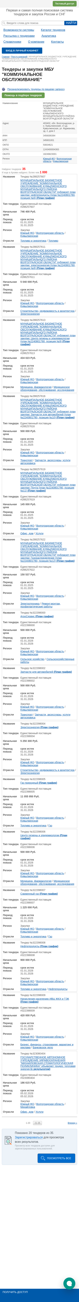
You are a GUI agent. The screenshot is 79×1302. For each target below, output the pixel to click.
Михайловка (27, 1107)
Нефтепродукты (39, 946)
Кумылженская (60, 161)
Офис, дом (26, 533)
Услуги (39, 533)
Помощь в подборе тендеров (23, 95)
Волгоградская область (50, 232)
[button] (69, 1283)
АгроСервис (36, 616)
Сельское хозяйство (32, 659)
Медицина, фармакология (35, 387)
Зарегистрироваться (29, 1137)
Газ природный (38, 782)
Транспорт (26, 460)
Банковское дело (43, 1047)
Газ (50, 825)
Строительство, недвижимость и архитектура (47, 310)
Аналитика (49, 35)
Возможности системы (18, 30)
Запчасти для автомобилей (46, 671)
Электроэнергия (30, 313)
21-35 (37, 1123)
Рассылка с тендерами (19, 35)
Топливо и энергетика (33, 240)
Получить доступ (15, 1292)
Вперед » (72, 1123)
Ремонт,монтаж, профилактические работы (40, 605)
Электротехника (30, 603)
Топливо (53, 240)
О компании (36, 41)
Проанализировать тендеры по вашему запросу (36, 89)
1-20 (28, 1123)
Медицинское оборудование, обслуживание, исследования (47, 388)
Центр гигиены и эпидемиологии (43, 837)
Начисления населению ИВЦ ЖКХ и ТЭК (44, 1000)
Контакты (57, 41)
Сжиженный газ (39, 893)
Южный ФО (49, 158)
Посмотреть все (59, 1158)
